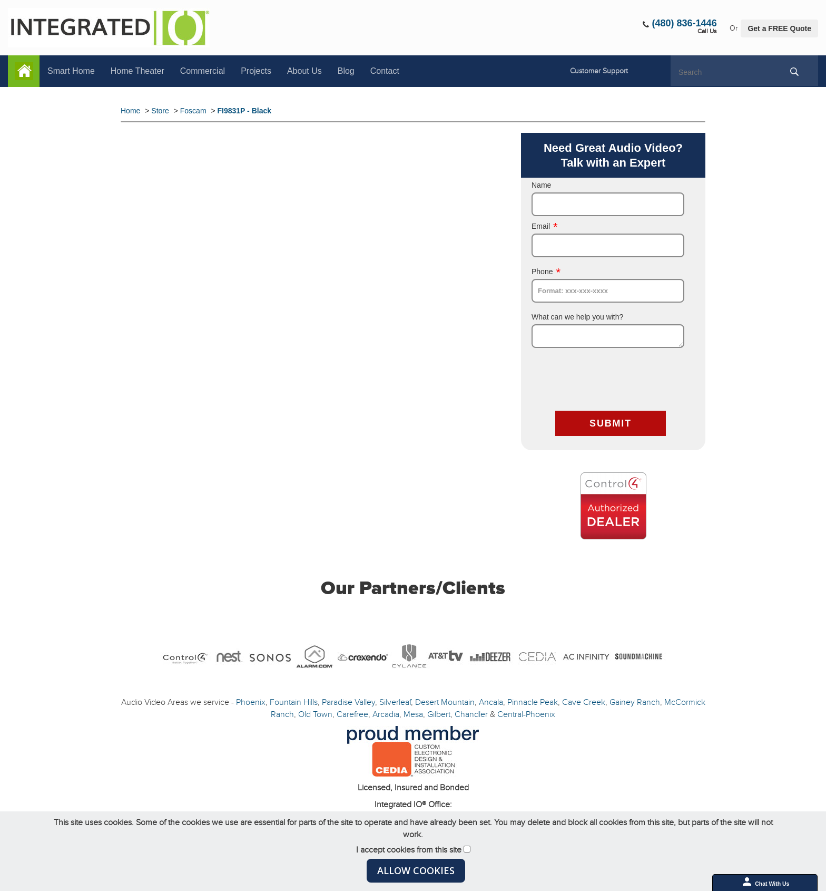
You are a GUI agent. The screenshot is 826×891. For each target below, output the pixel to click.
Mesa (413, 714)
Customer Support (599, 70)
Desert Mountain (445, 702)
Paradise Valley (348, 702)
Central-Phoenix (526, 714)
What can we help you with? (577, 317)
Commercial (202, 70)
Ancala (491, 702)
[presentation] (612, 380)
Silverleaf (395, 702)
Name (541, 185)
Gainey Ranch (634, 702)
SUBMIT (610, 423)
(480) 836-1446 (684, 23)
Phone (546, 271)
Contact (384, 70)
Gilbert (438, 714)
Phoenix (251, 702)
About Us (304, 70)
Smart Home (71, 70)
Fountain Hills (294, 702)
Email (545, 226)
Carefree (352, 714)
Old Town (315, 714)
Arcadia (385, 714)
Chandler (471, 714)
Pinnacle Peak (532, 702)
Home (24, 71)
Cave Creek (583, 702)
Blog (346, 70)
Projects (256, 70)
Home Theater (137, 70)
